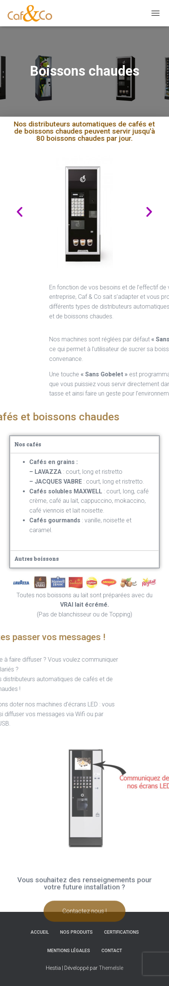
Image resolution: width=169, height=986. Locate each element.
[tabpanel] (84, 501)
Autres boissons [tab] (36, 558)
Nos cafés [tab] (27, 444)
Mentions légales (68, 950)
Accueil (39, 932)
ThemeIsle (111, 968)
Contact (111, 950)
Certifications (121, 932)
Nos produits (76, 932)
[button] (135, 211)
